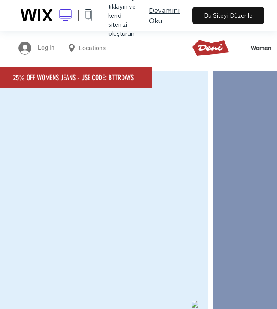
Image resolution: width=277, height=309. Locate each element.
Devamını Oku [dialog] (164, 15)
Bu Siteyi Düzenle (228, 15)
